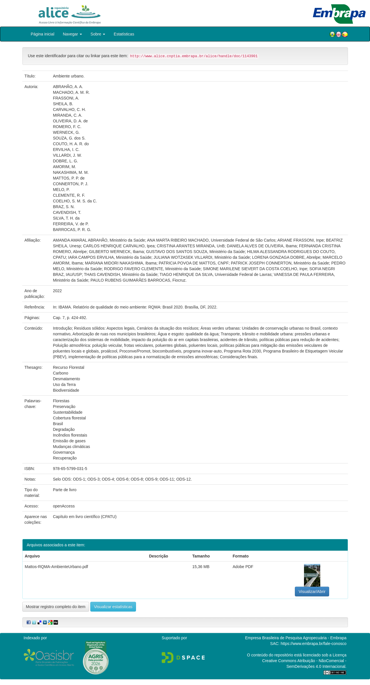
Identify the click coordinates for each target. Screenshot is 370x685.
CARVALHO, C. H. (69, 109)
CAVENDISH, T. (67, 212)
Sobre (98, 34)
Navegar (72, 34)
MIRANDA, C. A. (67, 115)
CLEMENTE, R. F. (69, 195)
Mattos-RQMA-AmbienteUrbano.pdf (56, 566)
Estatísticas (124, 34)
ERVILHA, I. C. (66, 149)
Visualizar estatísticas (113, 606)
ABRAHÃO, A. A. (68, 86)
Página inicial (43, 34)
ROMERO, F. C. (67, 126)
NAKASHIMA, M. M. (71, 172)
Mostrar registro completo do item (56, 606)
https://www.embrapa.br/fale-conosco (313, 643)
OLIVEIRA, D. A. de (70, 121)
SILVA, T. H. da (66, 218)
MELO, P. (61, 189)
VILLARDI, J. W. (67, 155)
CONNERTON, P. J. (70, 184)
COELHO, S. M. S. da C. (75, 201)
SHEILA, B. (63, 103)
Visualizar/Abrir (312, 591)
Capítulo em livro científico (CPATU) (85, 516)
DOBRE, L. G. (65, 161)
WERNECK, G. (66, 132)
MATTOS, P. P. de (69, 178)
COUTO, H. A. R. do (71, 144)
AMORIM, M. (64, 166)
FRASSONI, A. (66, 98)
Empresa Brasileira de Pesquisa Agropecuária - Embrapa (296, 638)
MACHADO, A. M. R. (71, 92)
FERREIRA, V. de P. (71, 224)
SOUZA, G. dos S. (69, 138)
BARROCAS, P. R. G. (72, 229)
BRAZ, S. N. (64, 206)
